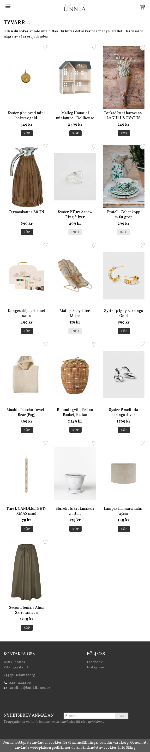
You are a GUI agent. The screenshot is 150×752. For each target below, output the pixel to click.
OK (122, 716)
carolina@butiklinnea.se (29, 687)
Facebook (95, 662)
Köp (27, 133)
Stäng (130, 747)
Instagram (95, 667)
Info (75, 232)
